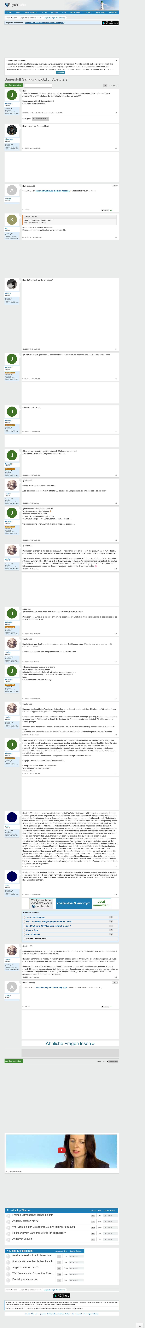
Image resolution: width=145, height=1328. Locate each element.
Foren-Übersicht (11, 1290)
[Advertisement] (70, 589)
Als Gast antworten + (13, 85)
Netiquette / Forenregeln (84, 1314)
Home (9, 12)
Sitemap (95, 1314)
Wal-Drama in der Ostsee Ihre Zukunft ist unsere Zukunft (43, 1226)
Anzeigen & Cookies (63, 1314)
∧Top (139, 1325)
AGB (72, 1314)
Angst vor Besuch (22, 1238)
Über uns (34, 1314)
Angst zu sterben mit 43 (25, 1220)
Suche (44, 12)
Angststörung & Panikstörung (54, 1290)
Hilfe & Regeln (75, 12)
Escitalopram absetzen (25, 1279)
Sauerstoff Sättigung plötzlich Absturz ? (36, 79)
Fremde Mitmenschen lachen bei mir (32, 1214)
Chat (64, 12)
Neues (18, 12)
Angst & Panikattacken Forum (30, 1290)
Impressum (42, 1314)
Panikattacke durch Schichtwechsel (31, 1255)
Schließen (60, 72)
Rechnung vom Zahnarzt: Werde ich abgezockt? (39, 1232)
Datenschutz (51, 1314)
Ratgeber (54, 12)
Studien (88, 12)
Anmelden (113, 12)
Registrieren (100, 12)
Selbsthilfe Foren (31, 12)
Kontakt (27, 1314)
